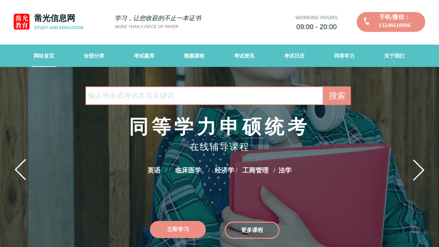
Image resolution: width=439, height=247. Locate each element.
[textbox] (204, 95)
